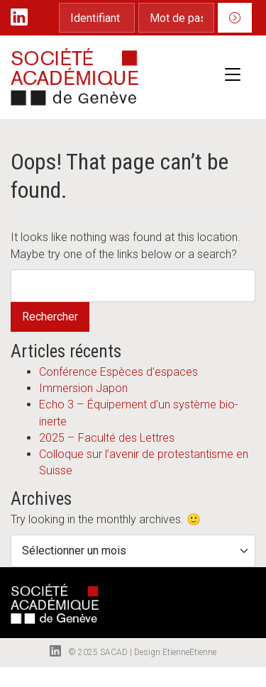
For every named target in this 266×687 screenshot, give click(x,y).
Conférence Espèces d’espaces (118, 372)
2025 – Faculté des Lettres (106, 438)
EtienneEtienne (189, 652)
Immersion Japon (83, 388)
